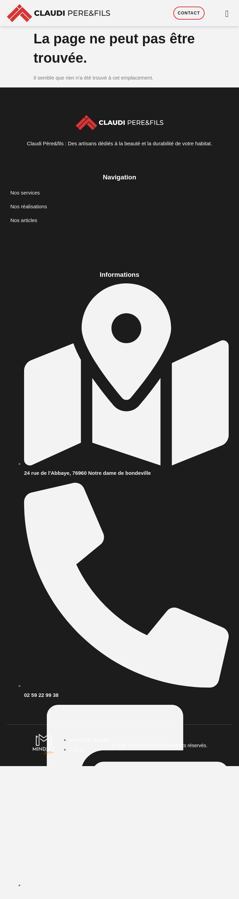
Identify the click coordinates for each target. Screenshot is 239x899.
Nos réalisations (28, 206)
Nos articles (23, 220)
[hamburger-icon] (227, 14)
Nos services (25, 193)
